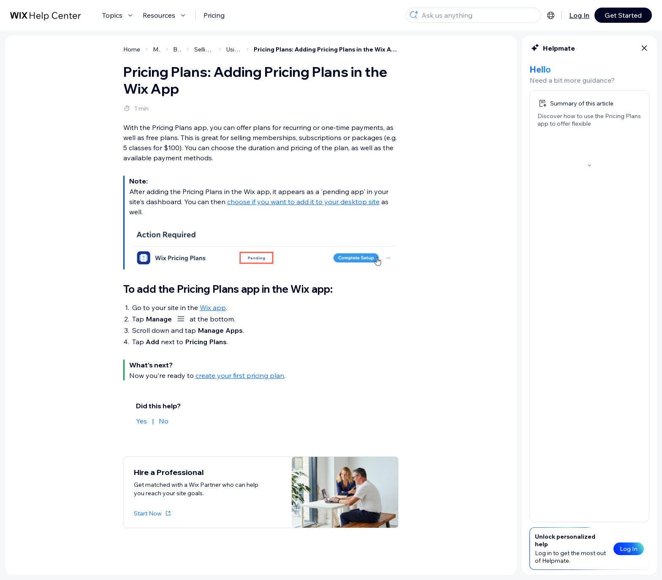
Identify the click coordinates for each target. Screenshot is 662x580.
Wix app (213, 307)
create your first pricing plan (239, 375)
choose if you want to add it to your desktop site (303, 201)
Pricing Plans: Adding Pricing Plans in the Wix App (326, 49)
